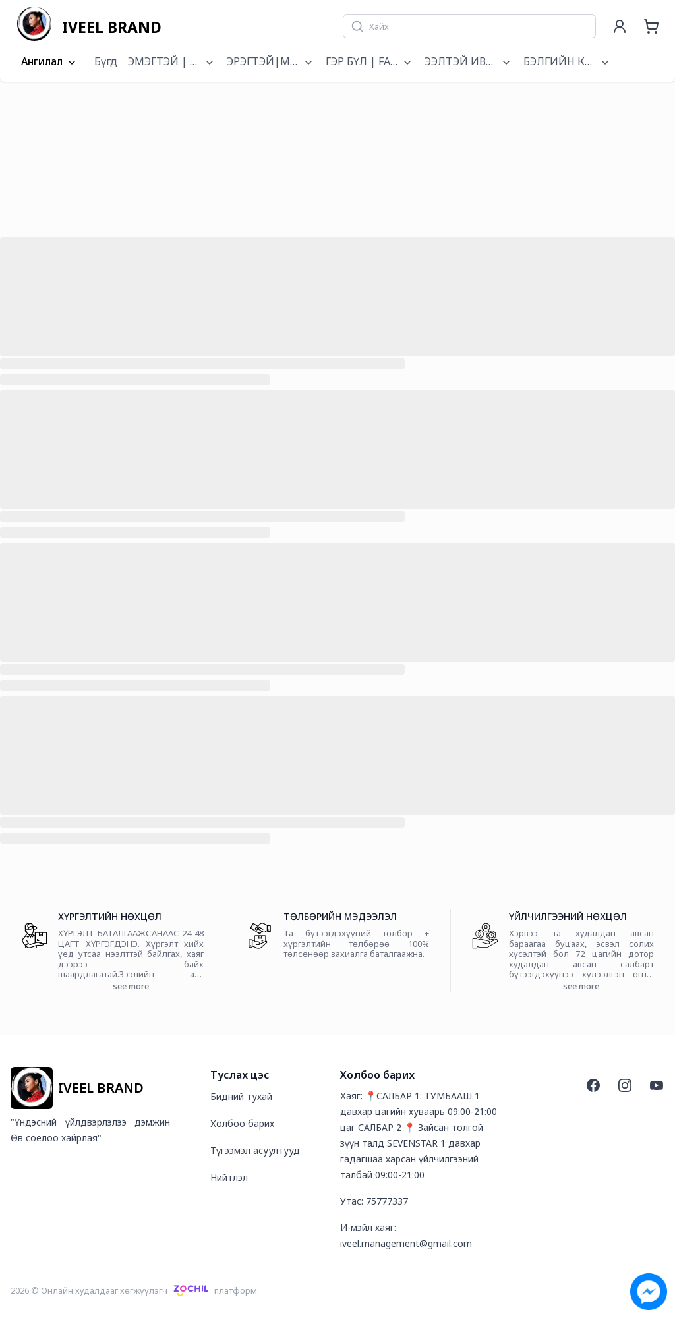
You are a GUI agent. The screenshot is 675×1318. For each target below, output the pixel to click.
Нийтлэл (229, 1177)
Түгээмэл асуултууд (255, 1150)
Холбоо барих (242, 1123)
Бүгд (105, 61)
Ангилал (49, 62)
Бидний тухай (241, 1096)
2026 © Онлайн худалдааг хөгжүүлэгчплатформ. (135, 1290)
